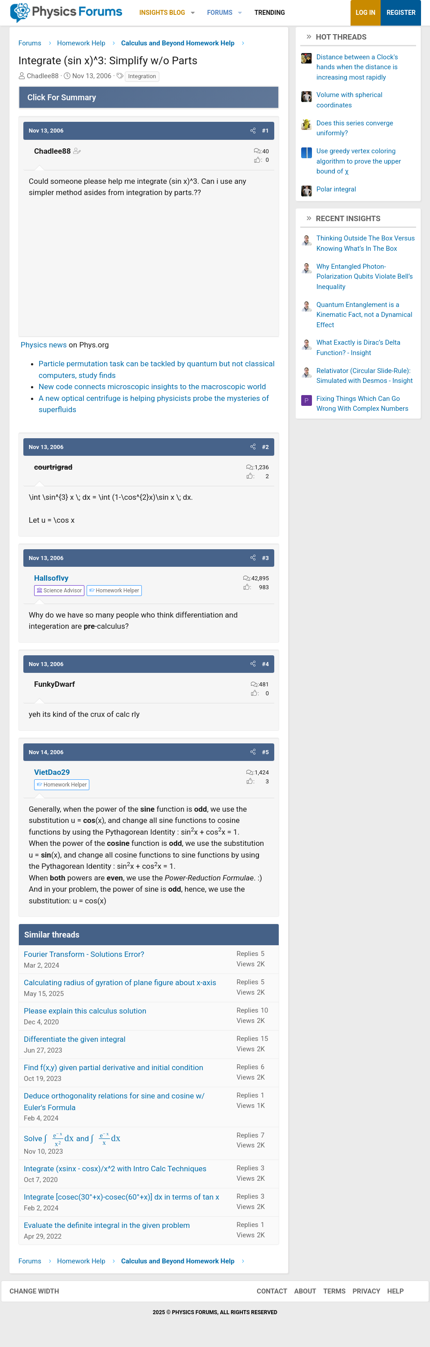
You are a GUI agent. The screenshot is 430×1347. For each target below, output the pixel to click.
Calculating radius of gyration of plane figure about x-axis (120, 985)
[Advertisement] (149, 266)
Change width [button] (42, 1294)
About (297, 1294)
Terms (326, 1294)
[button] (192, 13)
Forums (219, 12)
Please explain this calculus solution (85, 1013)
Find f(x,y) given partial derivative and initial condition (113, 1070)
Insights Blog (162, 12)
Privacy (359, 1294)
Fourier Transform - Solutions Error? (84, 957)
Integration (142, 79)
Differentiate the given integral (75, 1042)
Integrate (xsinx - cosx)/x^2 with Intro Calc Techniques (115, 1171)
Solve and (72, 1141)
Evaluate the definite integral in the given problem (107, 1228)
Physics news (44, 347)
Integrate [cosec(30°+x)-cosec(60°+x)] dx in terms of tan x (121, 1200)
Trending (269, 12)
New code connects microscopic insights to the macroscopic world (152, 389)
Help (387, 1294)
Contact (264, 1294)
